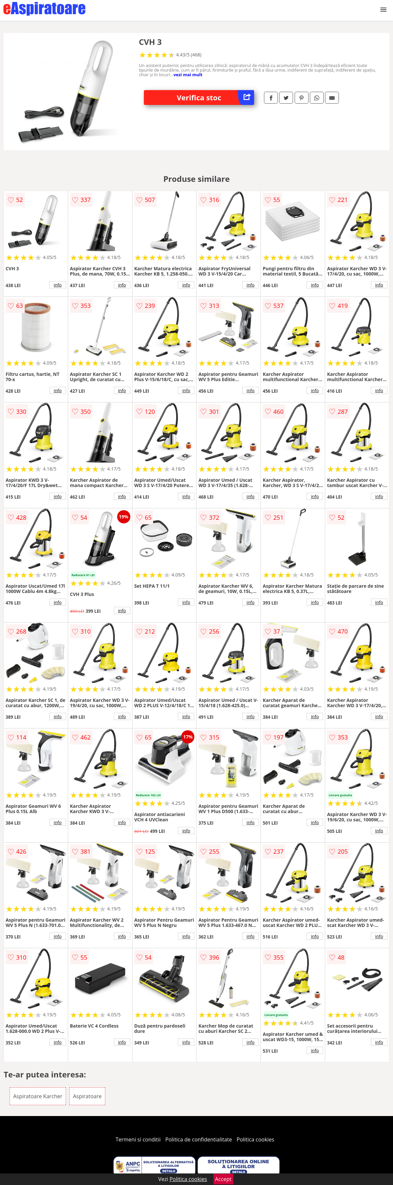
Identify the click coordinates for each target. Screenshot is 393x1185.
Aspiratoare (87, 1096)
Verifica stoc (215, 97)
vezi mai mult (188, 75)
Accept (223, 1179)
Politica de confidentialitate (198, 1139)
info (58, 285)
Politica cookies (255, 1139)
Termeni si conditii (138, 1139)
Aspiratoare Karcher (37, 1096)
